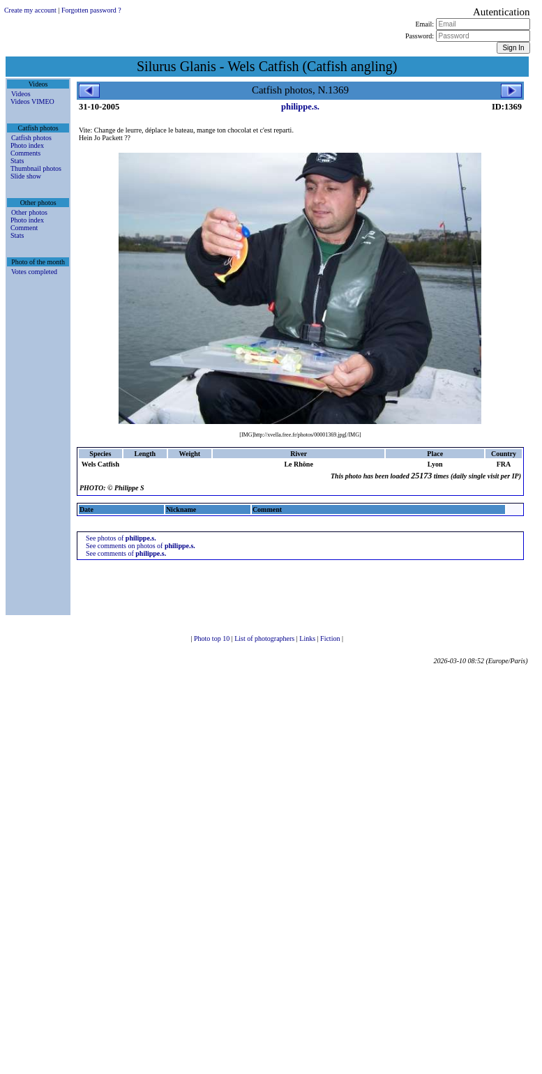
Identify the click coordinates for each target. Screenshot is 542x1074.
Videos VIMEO (32, 101)
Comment (24, 228)
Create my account (30, 10)
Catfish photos (31, 138)
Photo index (27, 145)
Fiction (331, 638)
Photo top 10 (213, 638)
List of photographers (265, 638)
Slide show (25, 176)
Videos (21, 94)
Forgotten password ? (91, 10)
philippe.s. (300, 107)
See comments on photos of (140, 546)
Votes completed (34, 271)
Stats (17, 161)
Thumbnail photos (35, 168)
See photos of (121, 538)
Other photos (29, 212)
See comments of (126, 553)
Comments (25, 153)
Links (308, 638)
